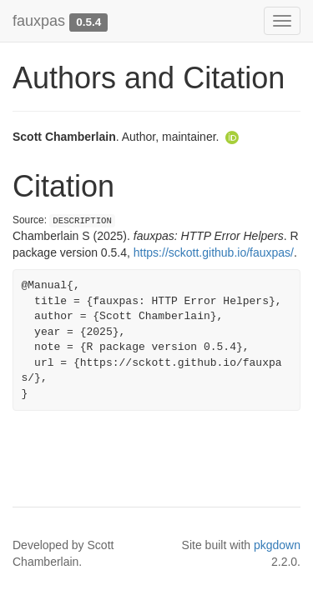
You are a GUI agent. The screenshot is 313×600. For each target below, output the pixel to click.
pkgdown (277, 545)
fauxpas (39, 20)
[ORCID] (232, 136)
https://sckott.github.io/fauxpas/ (214, 252)
